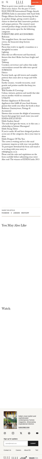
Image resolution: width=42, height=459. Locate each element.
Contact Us (7, 450)
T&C (36, 450)
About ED (27, 450)
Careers (18, 450)
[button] (6, 213)
